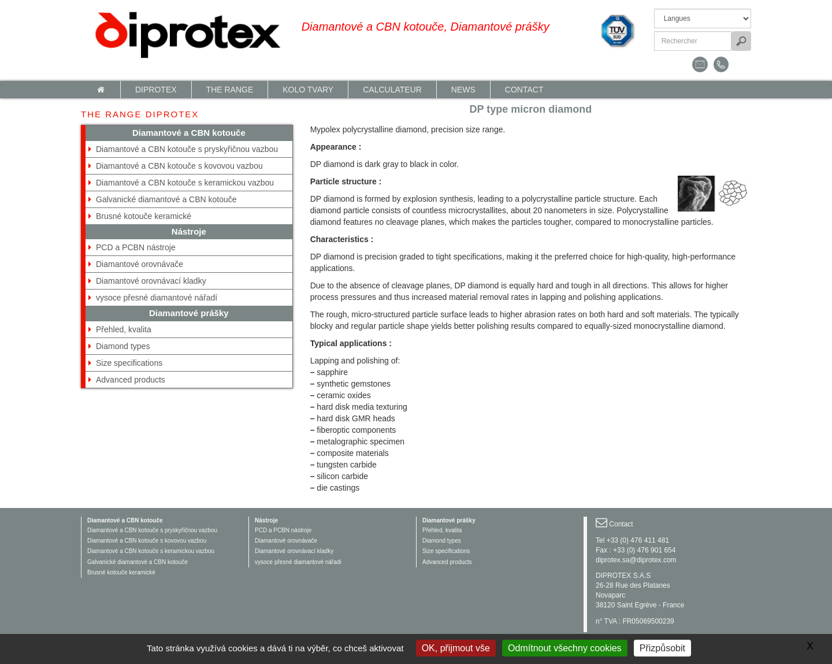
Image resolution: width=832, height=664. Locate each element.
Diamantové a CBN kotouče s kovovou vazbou (179, 165)
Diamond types (123, 346)
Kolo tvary (308, 89)
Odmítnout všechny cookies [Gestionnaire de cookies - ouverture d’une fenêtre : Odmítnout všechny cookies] (565, 648)
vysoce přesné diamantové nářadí (156, 297)
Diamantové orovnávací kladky (151, 280)
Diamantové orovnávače (139, 264)
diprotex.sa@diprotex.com (636, 560)
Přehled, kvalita (123, 329)
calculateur (392, 89)
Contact (524, 89)
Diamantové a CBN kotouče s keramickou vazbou (185, 182)
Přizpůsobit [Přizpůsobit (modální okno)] (662, 648)
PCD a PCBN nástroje (136, 247)
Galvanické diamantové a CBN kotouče (166, 199)
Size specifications (129, 363)
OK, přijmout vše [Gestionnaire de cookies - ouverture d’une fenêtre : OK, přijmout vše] (456, 648)
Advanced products (130, 379)
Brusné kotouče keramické (143, 216)
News (463, 89)
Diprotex (156, 89)
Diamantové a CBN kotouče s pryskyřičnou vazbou (187, 149)
